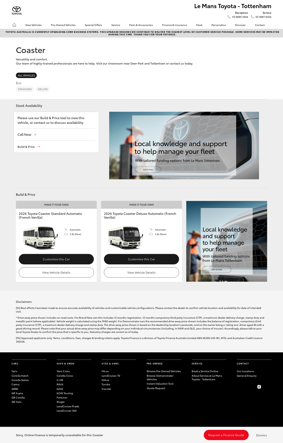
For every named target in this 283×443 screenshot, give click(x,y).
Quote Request (156, 388)
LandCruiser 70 (111, 375)
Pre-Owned (155, 363)
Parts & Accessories (141, 25)
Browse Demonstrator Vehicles (160, 377)
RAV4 (60, 384)
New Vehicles (33, 25)
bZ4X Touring (65, 393)
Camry (15, 384)
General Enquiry (246, 375)
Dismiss (261, 435)
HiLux (105, 371)
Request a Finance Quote (226, 435)
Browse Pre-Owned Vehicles (164, 371)
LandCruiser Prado (68, 406)
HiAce (105, 380)
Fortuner (62, 397)
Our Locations (245, 371)
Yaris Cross (63, 371)
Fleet (199, 25)
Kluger (61, 402)
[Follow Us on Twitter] (249, 387)
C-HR (60, 380)
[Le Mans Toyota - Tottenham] (17, 10)
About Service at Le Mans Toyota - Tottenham (207, 377)
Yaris (14, 371)
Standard (25, 89)
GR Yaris (16, 402)
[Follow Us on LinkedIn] (269, 387)
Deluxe (43, 89)
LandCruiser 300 (67, 410)
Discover (240, 25)
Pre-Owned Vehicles (63, 25)
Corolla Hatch (20, 375)
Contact (260, 25)
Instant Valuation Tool (160, 383)
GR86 (15, 389)
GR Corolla (18, 397)
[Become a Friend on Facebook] (239, 387)
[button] (29, 147)
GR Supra (17, 393)
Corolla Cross (65, 375)
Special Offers (93, 25)
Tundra (106, 384)
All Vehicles (26, 75)
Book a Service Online (205, 371)
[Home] (14, 25)
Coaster (106, 389)
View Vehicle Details (56, 272)
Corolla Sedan (20, 380)
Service (115, 25)
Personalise (219, 25)
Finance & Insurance (174, 25)
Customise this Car (56, 259)
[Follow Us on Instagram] (259, 387)
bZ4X (60, 389)
